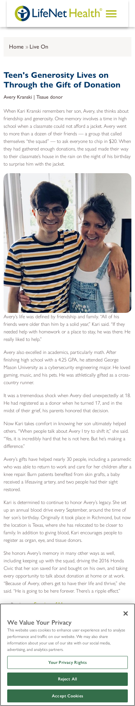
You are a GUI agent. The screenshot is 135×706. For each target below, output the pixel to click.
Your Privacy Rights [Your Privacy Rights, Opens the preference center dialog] (67, 662)
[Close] (125, 613)
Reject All (67, 679)
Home (16, 46)
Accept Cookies (67, 695)
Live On (39, 46)
